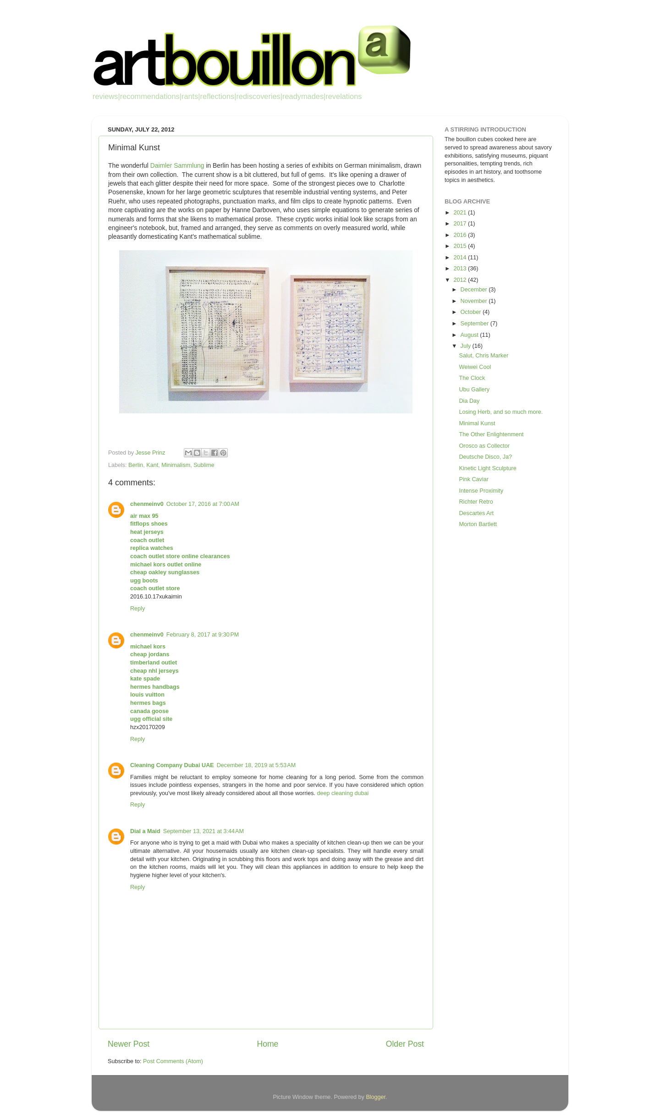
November (475, 301)
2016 (460, 235)
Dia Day (469, 401)
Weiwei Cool (475, 367)
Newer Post (128, 1044)
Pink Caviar (473, 479)
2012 (460, 280)
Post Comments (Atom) (173, 1061)
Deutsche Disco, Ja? (485, 457)
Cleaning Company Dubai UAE (172, 765)
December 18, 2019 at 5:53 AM (256, 765)
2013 (460, 268)
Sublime (203, 465)
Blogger (375, 1097)
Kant (152, 465)
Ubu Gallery (474, 389)
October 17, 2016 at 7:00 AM (202, 504)
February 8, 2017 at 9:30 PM (202, 634)
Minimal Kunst (477, 423)
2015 (460, 246)
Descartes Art (476, 513)
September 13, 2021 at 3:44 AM (203, 831)
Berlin (135, 465)
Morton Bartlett (478, 524)
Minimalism (175, 465)
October (472, 312)
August (470, 335)
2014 (460, 257)
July (467, 346)
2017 (460, 223)
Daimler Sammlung (177, 165)
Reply (137, 608)
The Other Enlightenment (491, 434)
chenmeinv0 (147, 504)
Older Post (405, 1044)
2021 (460, 212)
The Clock (472, 378)
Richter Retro (476, 502)
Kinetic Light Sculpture (487, 468)
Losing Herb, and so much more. (501, 412)
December (475, 289)
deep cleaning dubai (342, 793)
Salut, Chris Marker (483, 355)
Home (267, 1044)
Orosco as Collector (484, 446)
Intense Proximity (481, 491)
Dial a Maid (145, 831)
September (475, 323)
